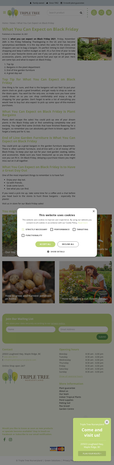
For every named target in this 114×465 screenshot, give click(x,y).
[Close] (106, 422)
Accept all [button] (45, 244)
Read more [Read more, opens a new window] (83, 222)
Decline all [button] (68, 244)
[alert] (57, 232)
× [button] (93, 211)
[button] (57, 251)
